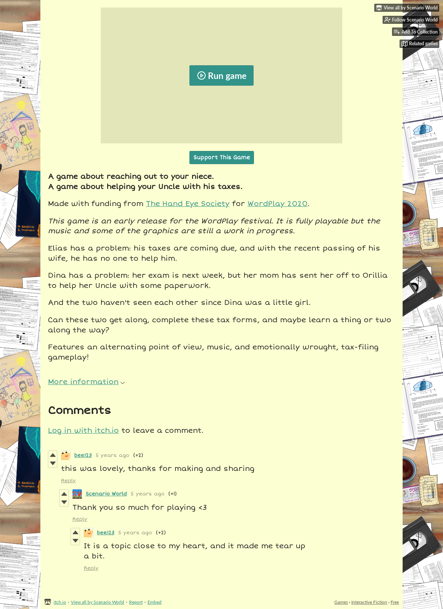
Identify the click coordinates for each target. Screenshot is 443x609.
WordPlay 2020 (278, 203)
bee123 (83, 455)
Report (136, 602)
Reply (68, 481)
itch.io (60, 602)
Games (341, 602)
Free (395, 602)
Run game (221, 75)
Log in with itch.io (83, 430)
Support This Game (222, 157)
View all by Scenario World (97, 602)
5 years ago (112, 455)
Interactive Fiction (369, 602)
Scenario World (106, 494)
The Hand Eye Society (187, 203)
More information (86, 381)
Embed (155, 602)
